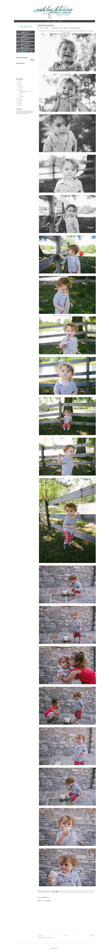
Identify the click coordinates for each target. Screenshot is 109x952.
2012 (19, 105)
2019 (19, 81)
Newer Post (40, 935)
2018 (19, 82)
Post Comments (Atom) (48, 937)
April (20, 94)
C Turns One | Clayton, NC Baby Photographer (25, 92)
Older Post (91, 935)
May (20, 89)
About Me (60, 21)
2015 (19, 100)
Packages (54, 21)
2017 (19, 84)
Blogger (56, 948)
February (21, 96)
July (20, 87)
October (20, 86)
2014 (19, 102)
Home (48, 21)
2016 (19, 98)
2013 (19, 103)
